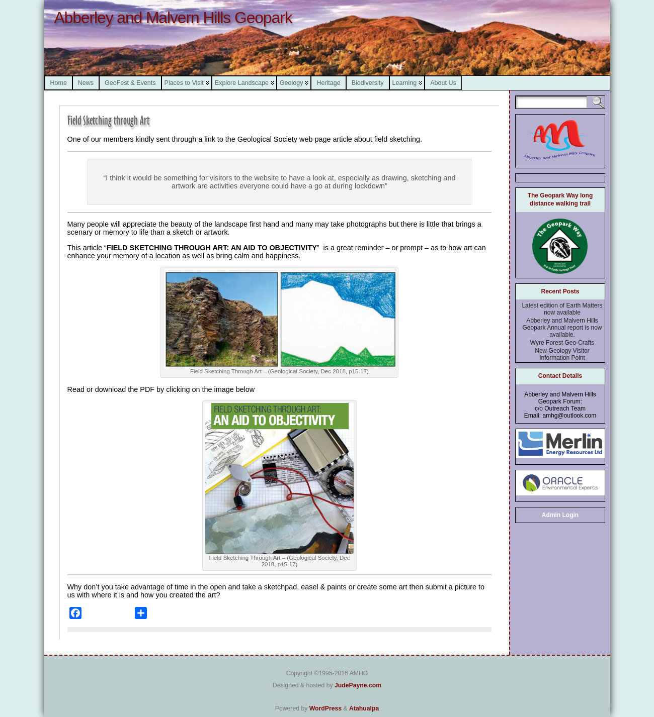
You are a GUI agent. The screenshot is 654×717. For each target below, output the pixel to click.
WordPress (325, 708)
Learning (404, 82)
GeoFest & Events (130, 82)
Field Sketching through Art (108, 120)
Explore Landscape (242, 82)
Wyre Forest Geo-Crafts (562, 342)
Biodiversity (368, 82)
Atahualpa (364, 708)
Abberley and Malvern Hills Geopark (173, 18)
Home (58, 82)
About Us (443, 82)
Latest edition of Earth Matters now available (562, 309)
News (86, 82)
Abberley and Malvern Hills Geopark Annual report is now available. (562, 327)
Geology (291, 82)
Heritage (328, 82)
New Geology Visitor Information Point (562, 354)
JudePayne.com (358, 685)
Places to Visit (184, 82)
